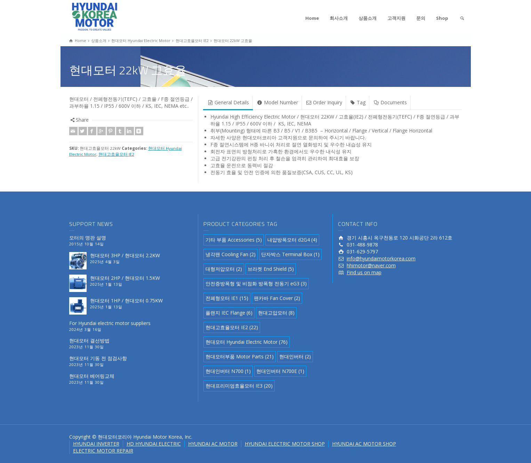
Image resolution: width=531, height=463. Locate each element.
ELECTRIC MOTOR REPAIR (103, 450)
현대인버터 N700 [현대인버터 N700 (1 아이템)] (228, 371)
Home (312, 18)
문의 (420, 18)
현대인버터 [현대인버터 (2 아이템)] (295, 356)
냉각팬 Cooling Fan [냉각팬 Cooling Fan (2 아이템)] (231, 254)
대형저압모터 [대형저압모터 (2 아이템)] (224, 269)
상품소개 (368, 18)
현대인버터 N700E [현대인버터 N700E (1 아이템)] (280, 371)
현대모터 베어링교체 (91, 376)
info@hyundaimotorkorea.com (381, 258)
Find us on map (364, 272)
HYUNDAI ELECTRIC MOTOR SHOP (285, 443)
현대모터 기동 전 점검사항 (98, 358)
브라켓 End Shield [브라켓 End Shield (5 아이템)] (271, 269)
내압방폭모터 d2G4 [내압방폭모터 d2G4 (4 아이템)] (292, 239)
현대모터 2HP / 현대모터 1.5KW (125, 278)
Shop (442, 18)
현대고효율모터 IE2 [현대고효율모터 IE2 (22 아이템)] (232, 327)
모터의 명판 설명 (87, 237)
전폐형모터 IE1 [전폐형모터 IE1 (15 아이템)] (227, 298)
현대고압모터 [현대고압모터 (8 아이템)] (276, 312)
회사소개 (339, 18)
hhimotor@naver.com (371, 265)
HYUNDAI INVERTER (96, 443)
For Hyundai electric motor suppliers (110, 323)
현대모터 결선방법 (89, 340)
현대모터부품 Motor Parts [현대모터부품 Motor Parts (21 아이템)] (240, 356)
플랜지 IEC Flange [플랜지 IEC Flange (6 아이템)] (229, 312)
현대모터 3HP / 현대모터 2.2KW (125, 255)
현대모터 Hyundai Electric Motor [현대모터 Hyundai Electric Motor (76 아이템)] (247, 342)
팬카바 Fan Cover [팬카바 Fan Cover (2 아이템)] (277, 298)
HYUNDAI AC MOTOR (213, 443)
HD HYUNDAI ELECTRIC (154, 443)
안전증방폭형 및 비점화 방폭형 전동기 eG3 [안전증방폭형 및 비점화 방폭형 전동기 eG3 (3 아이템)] (256, 283)
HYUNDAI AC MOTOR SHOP (364, 443)
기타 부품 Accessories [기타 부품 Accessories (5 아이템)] (234, 239)
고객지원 (396, 18)
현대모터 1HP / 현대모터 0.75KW (126, 300)
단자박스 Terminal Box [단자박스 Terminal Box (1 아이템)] (290, 254)
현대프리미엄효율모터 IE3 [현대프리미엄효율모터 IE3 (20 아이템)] (239, 385)
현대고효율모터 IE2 (116, 154)
